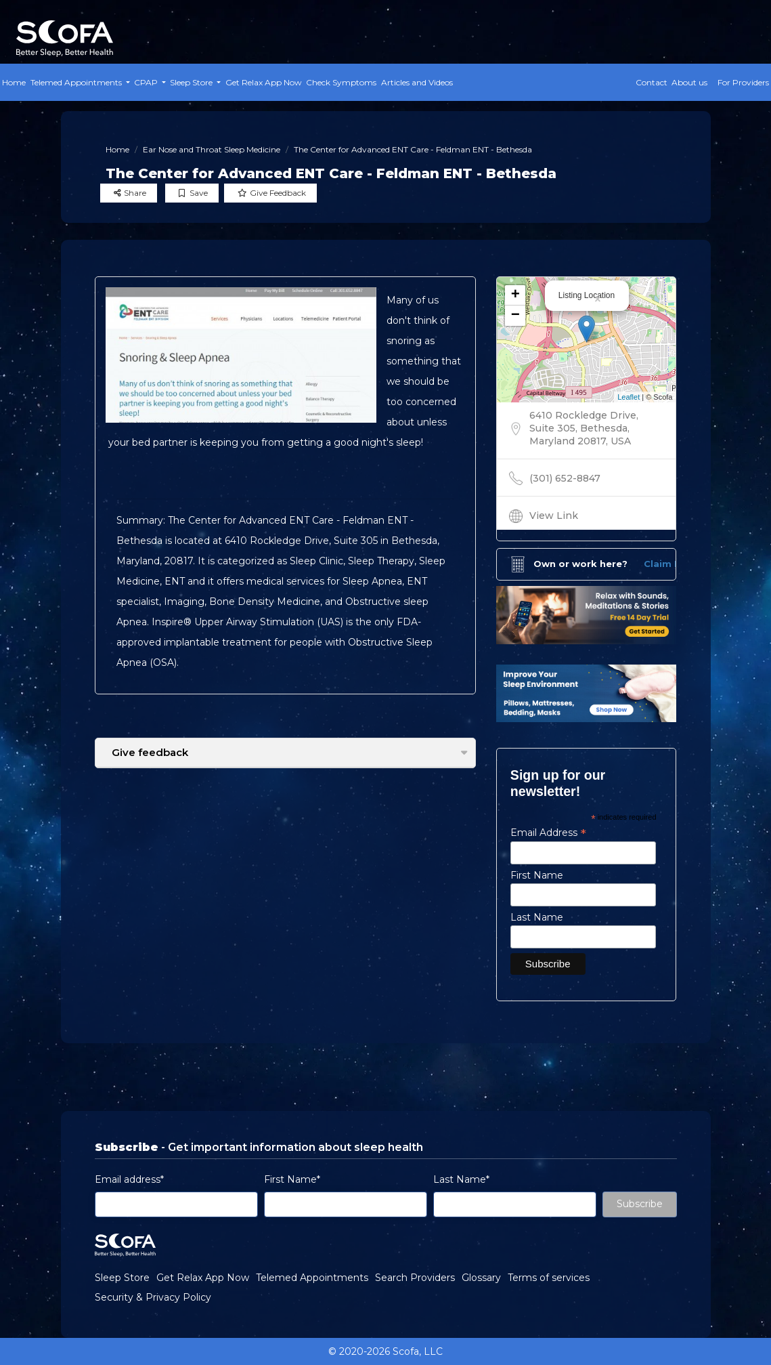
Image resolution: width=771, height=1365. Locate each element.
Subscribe (640, 1204)
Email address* (129, 1179)
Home (14, 82)
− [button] (515, 316)
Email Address (548, 832)
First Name (536, 875)
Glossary (481, 1278)
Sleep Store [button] (192, 82)
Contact (651, 82)
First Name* (292, 1179)
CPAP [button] (147, 82)
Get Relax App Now (263, 82)
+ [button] (515, 295)
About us (689, 82)
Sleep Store (122, 1278)
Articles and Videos (417, 82)
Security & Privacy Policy (153, 1297)
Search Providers (415, 1278)
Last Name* (461, 1179)
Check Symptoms (341, 82)
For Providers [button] (743, 82)
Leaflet (628, 397)
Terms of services (549, 1278)
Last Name (536, 917)
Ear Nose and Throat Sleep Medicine (211, 149)
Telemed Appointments (312, 1278)
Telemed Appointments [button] (77, 82)
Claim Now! (671, 563)
